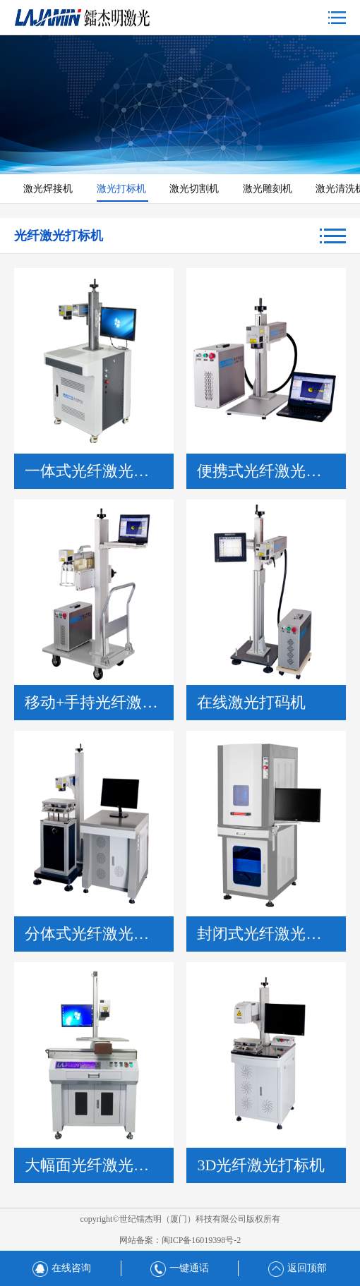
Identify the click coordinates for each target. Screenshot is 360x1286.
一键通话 (179, 1268)
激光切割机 (195, 188)
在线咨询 (61, 1268)
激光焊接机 (49, 188)
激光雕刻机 (269, 188)
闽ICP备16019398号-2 (201, 1240)
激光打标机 (123, 188)
